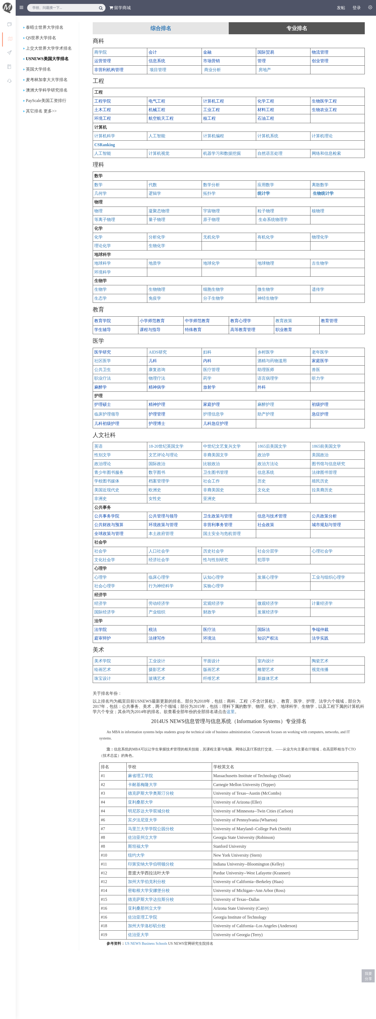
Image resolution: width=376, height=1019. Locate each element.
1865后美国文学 (272, 446)
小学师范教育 (152, 320)
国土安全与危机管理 (222, 533)
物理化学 (320, 237)
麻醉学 (100, 387)
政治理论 (102, 464)
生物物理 (157, 289)
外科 (261, 387)
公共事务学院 (106, 516)
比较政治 (211, 464)
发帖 (341, 7)
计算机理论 (322, 136)
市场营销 (211, 61)
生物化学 (157, 245)
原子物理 (211, 219)
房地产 (264, 69)
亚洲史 (209, 498)
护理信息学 (213, 414)
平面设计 (211, 661)
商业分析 (212, 69)
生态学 (100, 298)
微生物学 (265, 289)
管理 (261, 61)
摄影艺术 (157, 669)
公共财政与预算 (109, 524)
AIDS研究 (158, 352)
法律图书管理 (324, 472)
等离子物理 (104, 219)
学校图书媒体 (106, 481)
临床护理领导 (106, 414)
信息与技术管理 (272, 516)
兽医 (316, 369)
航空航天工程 (161, 118)
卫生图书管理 (215, 472)
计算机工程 (213, 101)
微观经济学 (267, 603)
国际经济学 (104, 612)
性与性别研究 (215, 559)
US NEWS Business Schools (146, 944)
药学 (207, 378)
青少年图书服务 (109, 472)
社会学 (100, 551)
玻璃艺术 (157, 678)
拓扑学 (209, 193)
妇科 (207, 352)
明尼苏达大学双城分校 (149, 811)
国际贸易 (265, 52)
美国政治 (320, 455)
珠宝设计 (102, 678)
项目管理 (158, 69)
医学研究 (102, 352)
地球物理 (265, 263)
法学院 (100, 629)
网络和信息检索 (326, 153)
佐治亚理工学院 (142, 917)
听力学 (318, 378)
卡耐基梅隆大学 (142, 784)
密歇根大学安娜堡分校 (149, 890)
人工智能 (157, 136)
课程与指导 (150, 329)
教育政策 (283, 320)
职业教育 (283, 329)
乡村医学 (265, 352)
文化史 (263, 490)
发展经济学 (267, 612)
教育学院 (102, 320)
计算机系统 (267, 136)
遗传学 (318, 289)
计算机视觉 (159, 153)
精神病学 (157, 387)
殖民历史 (320, 481)
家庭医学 (320, 360)
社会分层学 (267, 551)
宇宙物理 (211, 211)
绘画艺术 (102, 669)
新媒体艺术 (267, 678)
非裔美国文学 (215, 455)
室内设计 (265, 661)
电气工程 (157, 101)
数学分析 (211, 185)
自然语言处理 (270, 153)
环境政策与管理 (163, 524)
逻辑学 (155, 193)
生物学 (100, 289)
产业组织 (157, 612)
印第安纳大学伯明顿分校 (151, 864)
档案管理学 (159, 481)
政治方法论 (267, 464)
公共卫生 (102, 369)
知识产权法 (267, 638)
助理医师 (265, 369)
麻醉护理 (265, 404)
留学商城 (120, 7)
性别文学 (102, 455)
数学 (98, 185)
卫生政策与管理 (217, 516)
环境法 (209, 638)
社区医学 (102, 360)
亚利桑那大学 (140, 802)
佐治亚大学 (138, 934)
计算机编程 (213, 136)
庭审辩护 (102, 638)
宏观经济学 (213, 603)
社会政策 (265, 524)
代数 (153, 185)
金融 (207, 52)
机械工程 (157, 109)
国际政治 (157, 464)
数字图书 (157, 472)
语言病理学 (267, 378)
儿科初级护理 (106, 423)
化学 (98, 237)
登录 (356, 7)
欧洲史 (155, 490)
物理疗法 (157, 378)
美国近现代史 (106, 490)
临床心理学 (159, 577)
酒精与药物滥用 (272, 360)
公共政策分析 (324, 516)
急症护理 (320, 414)
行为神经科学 (161, 586)
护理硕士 (102, 404)
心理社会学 (322, 551)
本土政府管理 (161, 533)
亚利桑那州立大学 (144, 908)
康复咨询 (157, 369)
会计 (153, 52)
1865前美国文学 (326, 446)
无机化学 (211, 237)
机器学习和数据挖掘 (222, 153)
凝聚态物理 (159, 211)
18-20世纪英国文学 (166, 446)
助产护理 (265, 414)
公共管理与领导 (163, 516)
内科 (207, 360)
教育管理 (329, 320)
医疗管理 (211, 369)
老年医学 (320, 352)
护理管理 (157, 414)
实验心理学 (213, 586)
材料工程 (265, 109)
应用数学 (265, 185)
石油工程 (265, 118)
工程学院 (102, 101)
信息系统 (157, 61)
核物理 (318, 211)
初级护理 (320, 404)
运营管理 (102, 61)
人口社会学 (159, 551)
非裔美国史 (213, 490)
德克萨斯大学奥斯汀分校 (151, 793)
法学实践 (320, 638)
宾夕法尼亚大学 (142, 820)
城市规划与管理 (326, 524)
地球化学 (211, 263)
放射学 (209, 387)
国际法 (263, 629)
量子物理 (157, 219)
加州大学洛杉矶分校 (147, 926)
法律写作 (157, 638)
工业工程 (211, 109)
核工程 (209, 118)
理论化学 (102, 245)
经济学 (100, 603)
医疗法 (209, 629)
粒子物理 (265, 211)
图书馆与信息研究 (328, 464)
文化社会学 (104, 559)
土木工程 (102, 109)
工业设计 (157, 661)
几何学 (100, 193)
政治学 (263, 455)
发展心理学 (267, 577)
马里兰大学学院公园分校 (151, 829)
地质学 (155, 263)
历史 (261, 481)
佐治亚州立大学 (142, 837)
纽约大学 (136, 855)
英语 (98, 446)
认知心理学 (213, 577)
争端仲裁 (320, 629)
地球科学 (102, 263)
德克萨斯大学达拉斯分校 (151, 899)
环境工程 (102, 118)
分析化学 (157, 237)
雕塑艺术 (265, 669)
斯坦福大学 (138, 846)
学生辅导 (102, 329)
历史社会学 (213, 551)
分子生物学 (213, 298)
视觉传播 (320, 669)
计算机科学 (104, 136)
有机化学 (265, 237)
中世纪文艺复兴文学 (222, 446)
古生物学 (320, 263)
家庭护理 (211, 404)
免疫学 (155, 298)
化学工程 (265, 101)
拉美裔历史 (322, 490)
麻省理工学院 (140, 775)
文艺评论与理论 (163, 455)
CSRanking (104, 145)
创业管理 (320, 61)
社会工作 (211, 481)
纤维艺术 (211, 678)
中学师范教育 (197, 320)
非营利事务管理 (217, 524)
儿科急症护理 (215, 423)
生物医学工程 (324, 101)
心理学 (100, 577)
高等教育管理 (242, 329)
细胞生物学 (213, 289)
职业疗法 (102, 378)
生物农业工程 (324, 109)
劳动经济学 (159, 603)
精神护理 (157, 404)
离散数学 (320, 185)
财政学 (209, 612)
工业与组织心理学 (328, 577)
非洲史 (100, 498)
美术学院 (102, 661)
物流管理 (320, 52)
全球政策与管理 (109, 533)
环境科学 (102, 272)
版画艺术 (211, 669)
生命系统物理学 (273, 219)
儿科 (153, 360)
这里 (230, 711)
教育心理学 (240, 320)
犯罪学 (263, 559)
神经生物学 (267, 298)
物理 (98, 211)
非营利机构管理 (109, 69)
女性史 (155, 498)
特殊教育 (193, 329)
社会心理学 (104, 586)
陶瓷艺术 (320, 661)
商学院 (100, 52)
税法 (153, 629)
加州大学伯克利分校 (147, 881)
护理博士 (157, 423)
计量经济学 (322, 603)
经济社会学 (159, 559)
